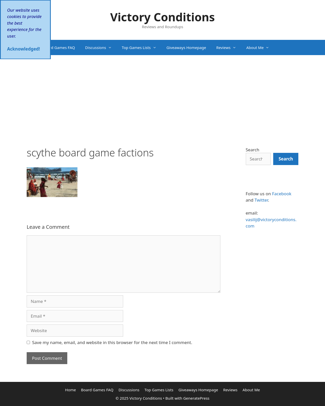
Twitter (261, 200)
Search (252, 150)
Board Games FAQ (59, 47)
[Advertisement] (162, 93)
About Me (260, 47)
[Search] (285, 159)
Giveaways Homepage (186, 47)
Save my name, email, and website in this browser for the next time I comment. (112, 342)
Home (27, 47)
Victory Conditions (162, 17)
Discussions (101, 47)
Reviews (228, 47)
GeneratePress (196, 398)
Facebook (281, 194)
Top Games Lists (141, 47)
